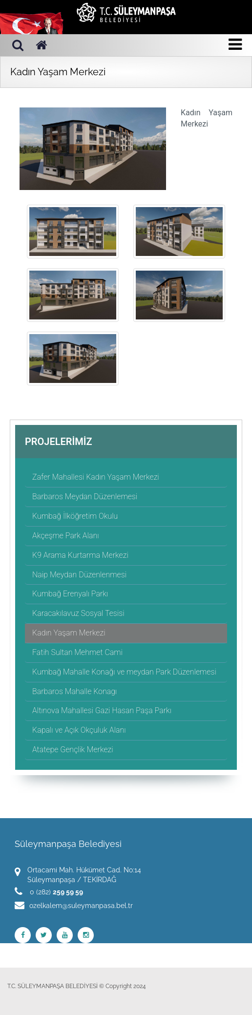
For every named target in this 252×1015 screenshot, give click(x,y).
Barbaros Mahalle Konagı (74, 691)
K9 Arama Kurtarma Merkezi (80, 555)
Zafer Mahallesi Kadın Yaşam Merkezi (95, 477)
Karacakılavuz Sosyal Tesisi (78, 613)
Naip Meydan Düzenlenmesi (79, 574)
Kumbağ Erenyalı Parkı (70, 593)
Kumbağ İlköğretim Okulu (75, 516)
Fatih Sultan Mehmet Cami (77, 652)
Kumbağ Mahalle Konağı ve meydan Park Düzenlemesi (124, 672)
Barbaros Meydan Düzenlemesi (84, 496)
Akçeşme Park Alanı (65, 535)
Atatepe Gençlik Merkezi (72, 749)
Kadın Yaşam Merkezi (68, 632)
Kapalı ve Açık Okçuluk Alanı (79, 730)
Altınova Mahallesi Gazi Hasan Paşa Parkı (101, 710)
